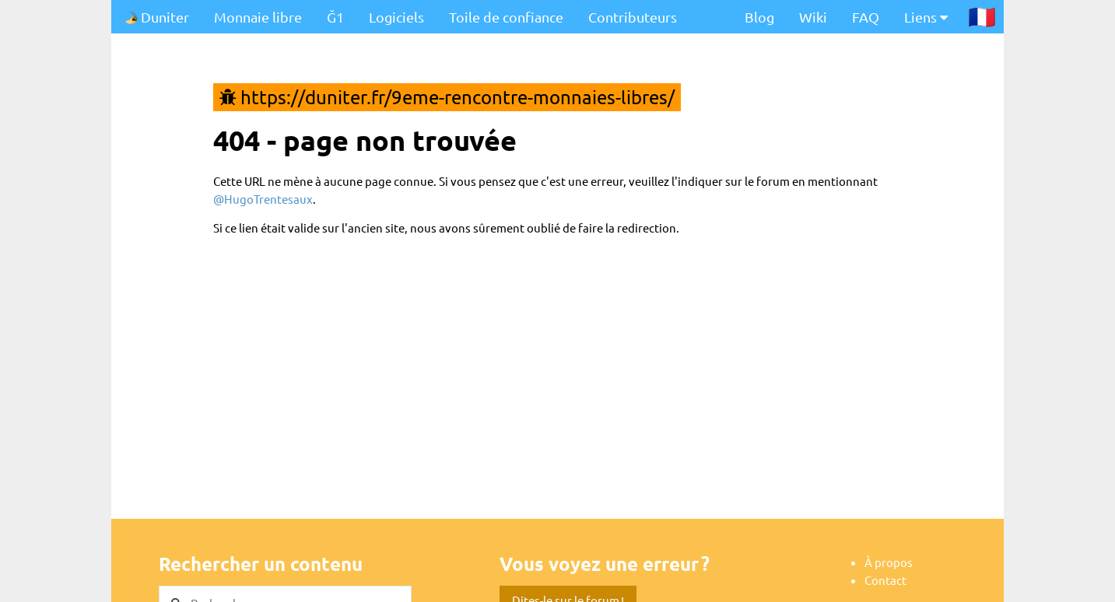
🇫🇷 (982, 16)
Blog (759, 17)
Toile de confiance (506, 17)
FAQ (865, 17)
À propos (888, 562)
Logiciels (396, 17)
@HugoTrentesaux (263, 198)
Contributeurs (632, 17)
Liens (926, 17)
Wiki (813, 17)
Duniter (156, 17)
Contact (885, 579)
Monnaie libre (258, 17)
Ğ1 (335, 17)
